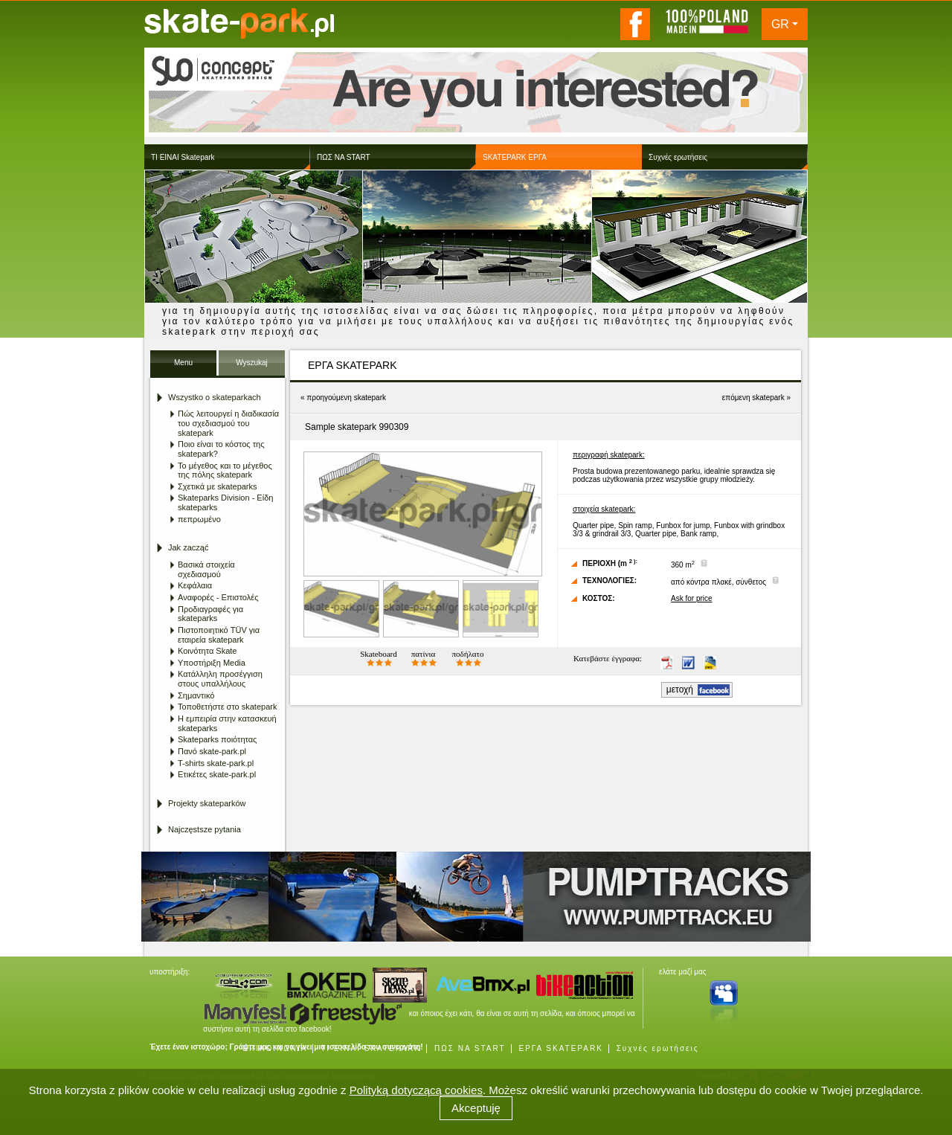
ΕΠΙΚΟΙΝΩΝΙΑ (274, 1048)
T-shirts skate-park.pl (216, 763)
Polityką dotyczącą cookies (416, 1090)
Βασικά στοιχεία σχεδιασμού (206, 569)
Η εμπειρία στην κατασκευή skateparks (227, 723)
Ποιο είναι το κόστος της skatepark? (221, 449)
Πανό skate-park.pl (212, 751)
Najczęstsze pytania (204, 829)
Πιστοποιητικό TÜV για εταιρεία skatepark (219, 635)
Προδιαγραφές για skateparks (210, 614)
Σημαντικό (196, 695)
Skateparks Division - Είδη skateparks (225, 502)
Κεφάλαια (195, 585)
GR (780, 24)
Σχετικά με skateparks (217, 486)
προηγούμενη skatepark (346, 397)
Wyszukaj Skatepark (251, 367)
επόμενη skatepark (753, 397)
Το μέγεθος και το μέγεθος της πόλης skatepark (225, 470)
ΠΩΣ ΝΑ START (470, 1048)
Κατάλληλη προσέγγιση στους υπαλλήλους (220, 678)
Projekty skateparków (207, 803)
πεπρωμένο (199, 519)
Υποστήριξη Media (211, 662)
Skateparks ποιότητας (217, 739)
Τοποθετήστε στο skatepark (227, 706)
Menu (183, 362)
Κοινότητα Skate (207, 650)
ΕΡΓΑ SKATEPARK (560, 1048)
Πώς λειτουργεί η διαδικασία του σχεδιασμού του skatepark (228, 423)
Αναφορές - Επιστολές (218, 597)
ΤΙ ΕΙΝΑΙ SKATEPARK (371, 1048)
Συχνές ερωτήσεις (658, 1048)
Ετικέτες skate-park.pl (217, 774)
